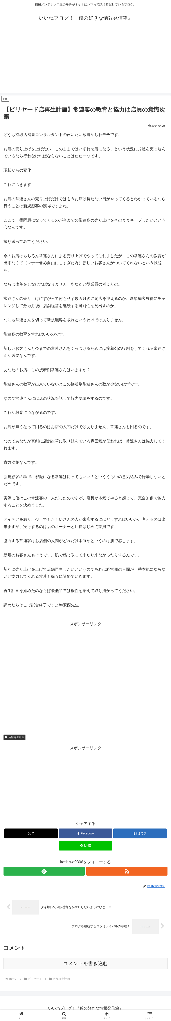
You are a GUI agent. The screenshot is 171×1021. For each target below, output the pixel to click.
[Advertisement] (85, 62)
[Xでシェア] (31, 833)
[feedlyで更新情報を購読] (44, 871)
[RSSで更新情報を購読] (126, 871)
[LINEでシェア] (85, 846)
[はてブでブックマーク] (140, 833)
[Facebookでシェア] (85, 833)
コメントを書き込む (85, 963)
